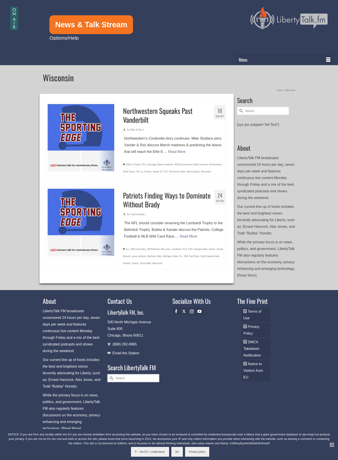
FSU (143, 164)
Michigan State (170, 256)
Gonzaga (151, 164)
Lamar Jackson (138, 256)
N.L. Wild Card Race (189, 256)
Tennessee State (177, 171)
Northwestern (215, 164)
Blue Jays (165, 249)
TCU (165, 171)
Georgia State (200, 249)
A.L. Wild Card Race (136, 249)
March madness (165, 164)
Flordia (136, 164)
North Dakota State (210, 256)
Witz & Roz (136, 129)
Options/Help (64, 38)
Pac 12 (139, 171)
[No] (332, 445)
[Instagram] (192, 311)
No (177, 451)
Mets (159, 256)
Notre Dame (129, 171)
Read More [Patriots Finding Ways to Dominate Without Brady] (188, 236)
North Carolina (200, 164)
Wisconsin (206, 171)
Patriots (127, 263)
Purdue (147, 171)
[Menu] (285, 59)
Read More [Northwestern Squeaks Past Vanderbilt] (177, 152)
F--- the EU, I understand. (150, 451)
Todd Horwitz (137, 214)
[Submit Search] (240, 111)
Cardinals (176, 249)
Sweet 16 (157, 171)
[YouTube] (199, 311)
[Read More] (247, 275)
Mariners (151, 256)
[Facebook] (176, 311)
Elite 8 (129, 164)
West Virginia (193, 171)
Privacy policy (197, 451)
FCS (184, 249)
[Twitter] (184, 311)
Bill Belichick (153, 249)
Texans (135, 263)
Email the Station (125, 353)
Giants (212, 249)
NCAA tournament (183, 164)
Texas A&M (145, 263)
